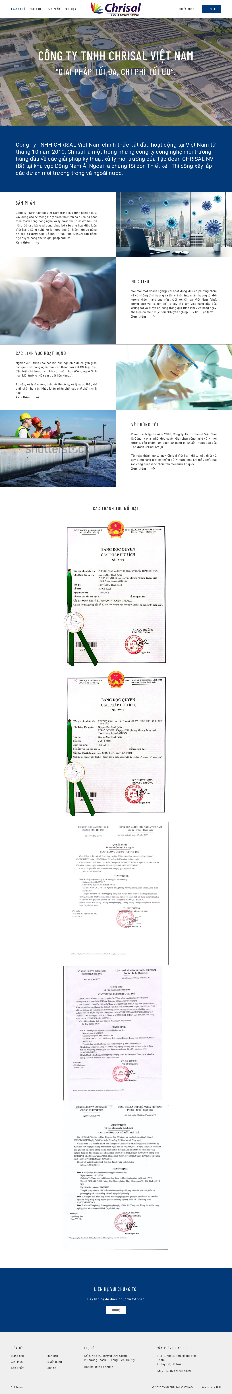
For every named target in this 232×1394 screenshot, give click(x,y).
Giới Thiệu (37, 9)
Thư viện (70, 9)
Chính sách (17, 1387)
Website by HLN (211, 1387)
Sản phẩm (17, 1368)
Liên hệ (212, 9)
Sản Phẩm (54, 9)
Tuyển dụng (186, 9)
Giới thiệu (17, 1362)
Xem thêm (28, 242)
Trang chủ (18, 9)
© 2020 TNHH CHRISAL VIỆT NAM (172, 1387)
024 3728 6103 (180, 1371)
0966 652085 (104, 1367)
